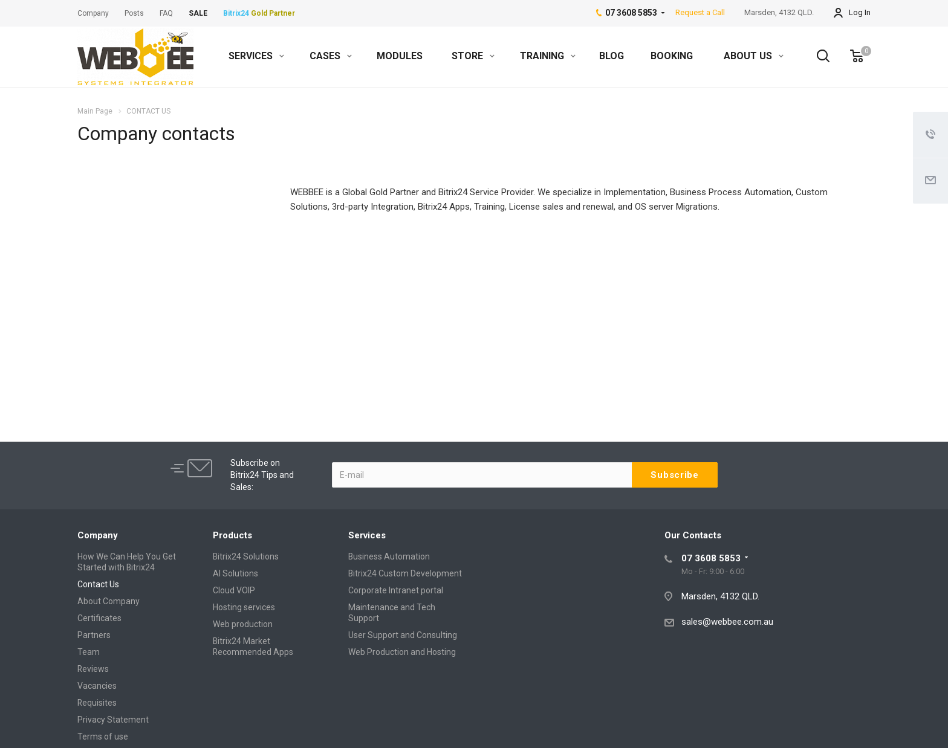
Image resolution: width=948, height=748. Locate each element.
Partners (94, 635)
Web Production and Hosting (402, 652)
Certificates (99, 618)
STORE (473, 56)
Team (88, 652)
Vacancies (97, 686)
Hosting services (244, 607)
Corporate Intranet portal (395, 590)
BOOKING (672, 56)
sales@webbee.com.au (727, 621)
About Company (108, 601)
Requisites (97, 703)
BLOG (611, 56)
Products (232, 535)
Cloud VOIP (234, 590)
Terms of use (102, 736)
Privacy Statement (113, 719)
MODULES (400, 56)
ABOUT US (754, 56)
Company (97, 535)
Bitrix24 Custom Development (405, 573)
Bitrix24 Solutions (246, 556)
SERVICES (256, 56)
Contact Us (98, 584)
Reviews (93, 669)
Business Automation (389, 556)
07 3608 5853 (711, 558)
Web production (243, 624)
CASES (331, 56)
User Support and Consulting (402, 635)
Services (367, 535)
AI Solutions (235, 573)
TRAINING (548, 56)
